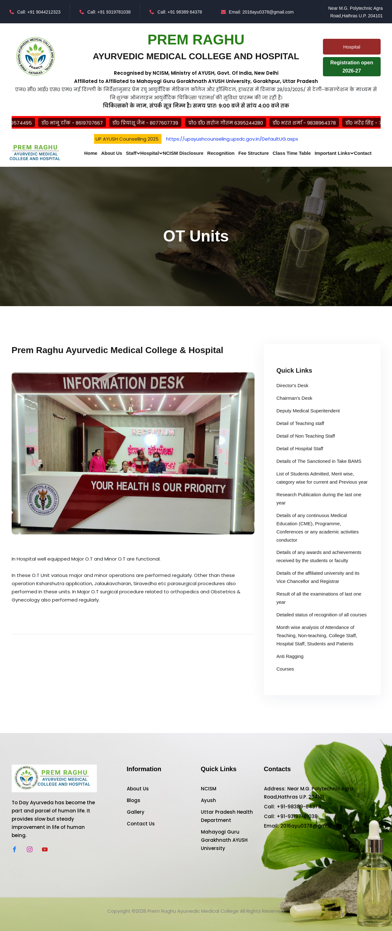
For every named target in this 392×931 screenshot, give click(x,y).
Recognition (221, 153)
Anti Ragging (290, 656)
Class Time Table (291, 153)
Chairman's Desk (295, 398)
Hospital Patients (351, 49)
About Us (111, 153)
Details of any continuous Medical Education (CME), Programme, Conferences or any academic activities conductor (318, 528)
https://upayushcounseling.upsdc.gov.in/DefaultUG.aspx (232, 139)
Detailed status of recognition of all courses (322, 614)
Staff (131, 153)
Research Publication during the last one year (319, 498)
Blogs (133, 800)
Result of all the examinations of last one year (319, 598)
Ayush (208, 800)
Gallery (135, 812)
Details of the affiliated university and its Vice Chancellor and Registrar (318, 577)
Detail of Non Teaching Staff (306, 436)
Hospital (149, 153)
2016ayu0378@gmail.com (312, 826)
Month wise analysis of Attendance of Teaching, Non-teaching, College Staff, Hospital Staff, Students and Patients (317, 635)
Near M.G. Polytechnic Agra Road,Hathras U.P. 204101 (354, 12)
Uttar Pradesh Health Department (227, 816)
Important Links (332, 153)
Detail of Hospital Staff (300, 448)
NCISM (208, 788)
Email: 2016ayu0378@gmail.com (257, 12)
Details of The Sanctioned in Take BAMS (319, 461)
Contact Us (141, 823)
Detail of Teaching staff (300, 423)
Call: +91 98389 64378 (175, 12)
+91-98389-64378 (299, 806)
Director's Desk (292, 385)
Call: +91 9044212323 (35, 12)
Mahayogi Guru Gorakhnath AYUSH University (224, 840)
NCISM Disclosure (183, 153)
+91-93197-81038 (297, 816)
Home (90, 153)
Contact (363, 153)
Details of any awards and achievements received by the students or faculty (319, 556)
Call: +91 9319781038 (105, 12)
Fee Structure (253, 153)
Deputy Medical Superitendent (308, 410)
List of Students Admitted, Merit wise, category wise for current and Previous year (322, 478)
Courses (285, 669)
